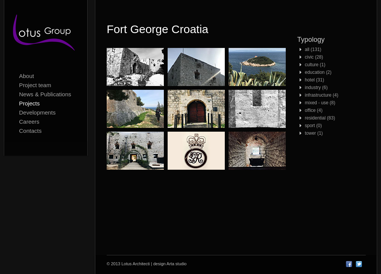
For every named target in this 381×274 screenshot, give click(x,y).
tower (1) (314, 133)
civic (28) (314, 57)
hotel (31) (314, 80)
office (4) (313, 110)
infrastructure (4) (321, 95)
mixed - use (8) (320, 102)
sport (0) (313, 125)
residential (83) (320, 118)
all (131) (313, 49)
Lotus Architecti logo (46, 34)
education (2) (318, 72)
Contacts (30, 130)
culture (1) (315, 64)
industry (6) (316, 87)
